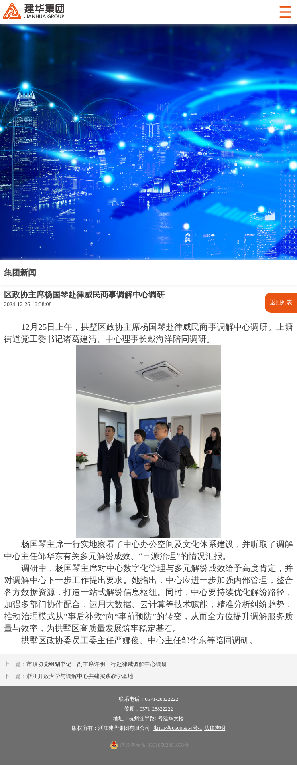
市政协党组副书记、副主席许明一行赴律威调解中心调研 (85, 664)
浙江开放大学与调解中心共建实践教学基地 (68, 676)
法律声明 (214, 728)
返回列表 (281, 302)
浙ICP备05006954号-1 (177, 728)
